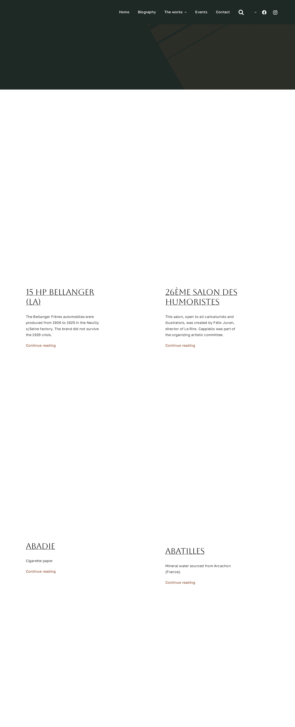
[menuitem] (254, 12)
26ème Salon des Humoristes (201, 297)
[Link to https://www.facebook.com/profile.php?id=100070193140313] (264, 12)
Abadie (40, 546)
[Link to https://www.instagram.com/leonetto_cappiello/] (275, 12)
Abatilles (185, 551)
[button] (241, 12)
